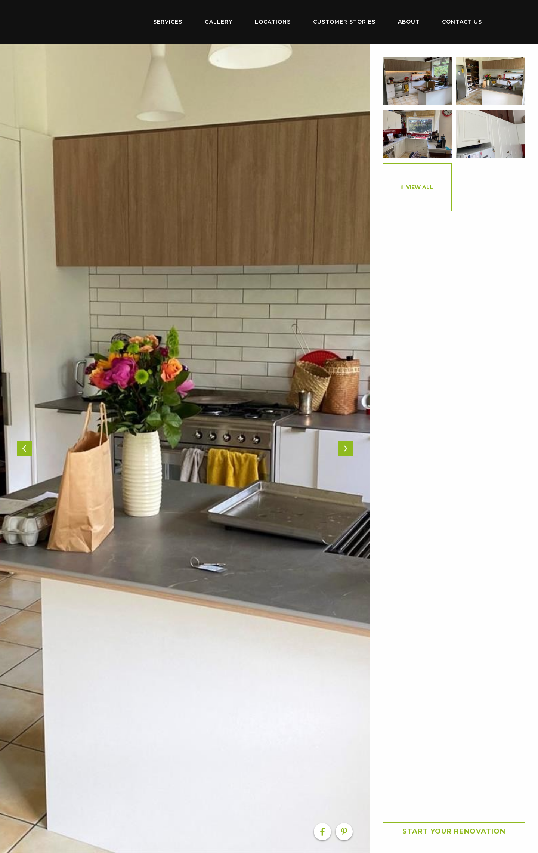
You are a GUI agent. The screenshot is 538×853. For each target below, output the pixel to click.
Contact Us (462, 21)
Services (167, 21)
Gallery (218, 21)
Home (93, 20)
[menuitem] (93, 22)
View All (419, 187)
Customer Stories (344, 21)
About (409, 21)
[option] (185, 448)
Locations (273, 21)
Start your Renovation (453, 831)
